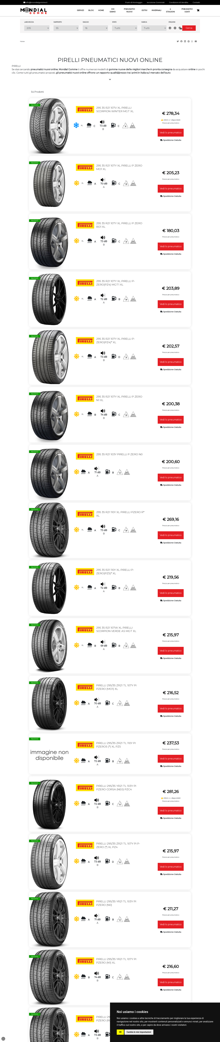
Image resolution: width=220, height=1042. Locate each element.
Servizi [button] (80, 10)
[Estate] (170, 28)
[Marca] (154, 28)
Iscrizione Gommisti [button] (156, 2)
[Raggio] (95, 28)
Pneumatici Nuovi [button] (129, 10)
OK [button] (120, 1032)
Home (22, 41)
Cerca (189, 28)
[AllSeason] (180, 28)
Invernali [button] (156, 10)
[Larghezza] (36, 28)
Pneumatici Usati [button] (187, 10)
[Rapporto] (66, 28)
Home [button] (101, 10)
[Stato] (124, 28)
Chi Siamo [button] (113, 10)
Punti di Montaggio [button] (133, 2)
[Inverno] (175, 28)
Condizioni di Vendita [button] (178, 2)
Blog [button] (91, 10)
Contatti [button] (196, 2)
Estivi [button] (144, 10)
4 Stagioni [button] (170, 10)
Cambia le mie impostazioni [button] (139, 1032)
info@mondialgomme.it (35, 2)
